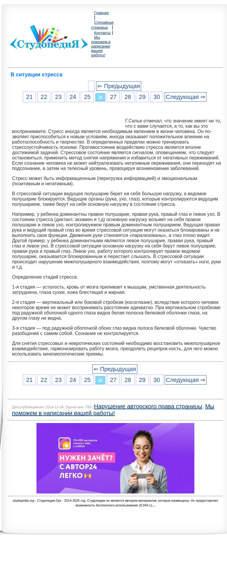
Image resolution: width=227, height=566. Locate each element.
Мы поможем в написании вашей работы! (101, 46)
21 (29, 97)
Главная (101, 13)
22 (44, 97)
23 (58, 97)
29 (142, 97)
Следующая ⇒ (185, 97)
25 (87, 97)
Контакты (102, 33)
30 (156, 97)
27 (113, 97)
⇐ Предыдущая (118, 86)
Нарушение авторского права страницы (148, 406)
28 (127, 97)
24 (73, 97)
